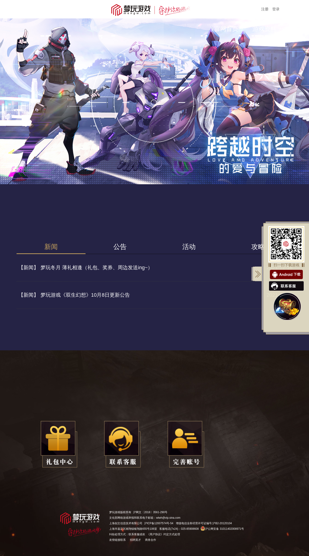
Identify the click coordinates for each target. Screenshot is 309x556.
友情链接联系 (117, 539)
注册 (265, 9)
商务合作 (150, 539)
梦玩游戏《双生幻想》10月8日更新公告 (73, 295)
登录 (276, 9)
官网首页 (226, 28)
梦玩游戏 (114, 512)
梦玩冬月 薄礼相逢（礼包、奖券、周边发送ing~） (85, 267)
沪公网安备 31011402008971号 (222, 528)
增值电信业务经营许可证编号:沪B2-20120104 (204, 523)
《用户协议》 (155, 534)
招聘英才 (135, 539)
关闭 (257, 273)
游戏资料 (264, 28)
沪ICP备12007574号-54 (158, 523)
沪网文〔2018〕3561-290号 (150, 512)
